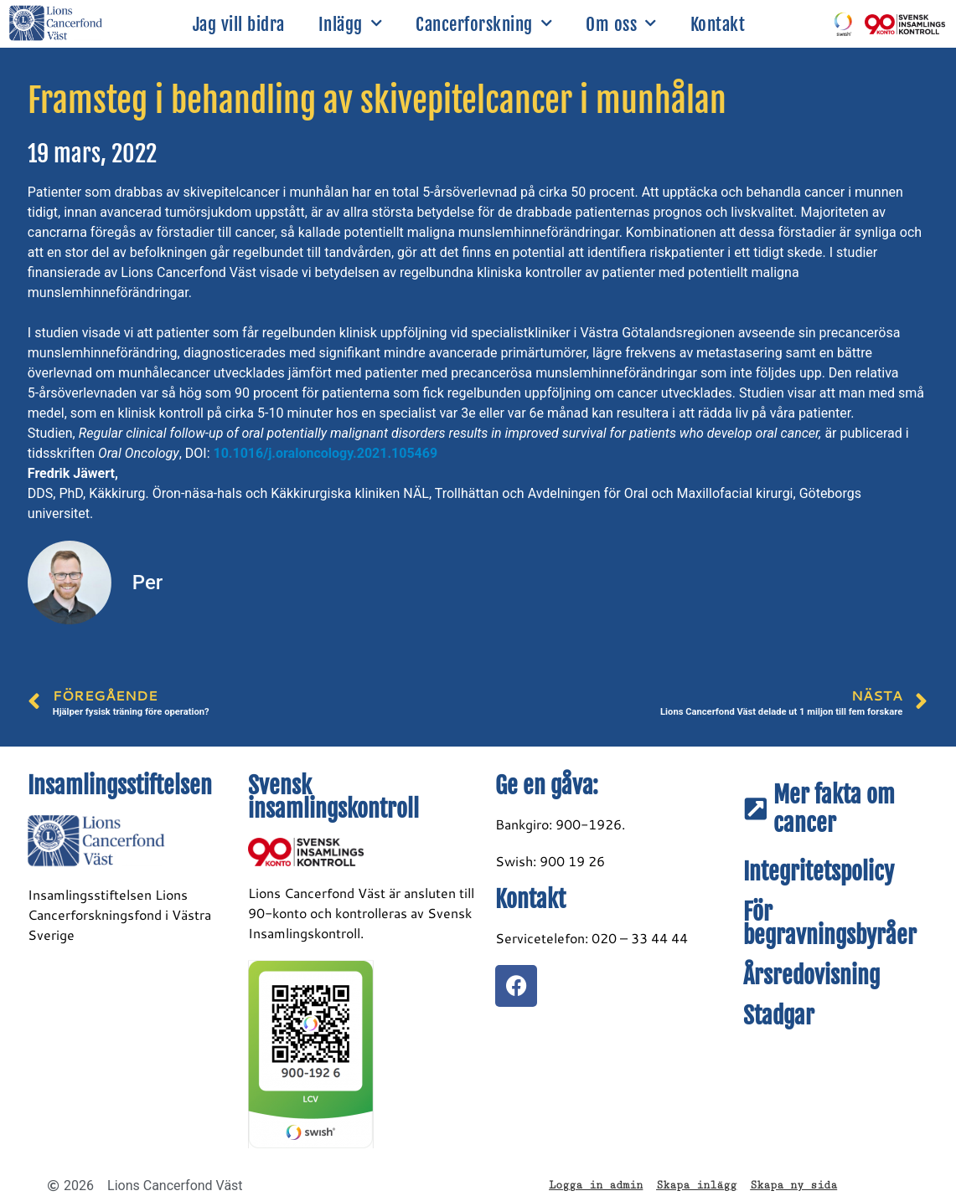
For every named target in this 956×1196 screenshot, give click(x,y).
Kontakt (718, 24)
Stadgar (778, 1015)
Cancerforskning (484, 23)
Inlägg (350, 23)
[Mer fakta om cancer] (755, 809)
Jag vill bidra (239, 24)
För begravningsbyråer (830, 923)
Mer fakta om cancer (834, 809)
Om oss (621, 23)
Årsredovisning (811, 975)
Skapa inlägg (696, 1185)
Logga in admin (596, 1185)
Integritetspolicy (818, 871)
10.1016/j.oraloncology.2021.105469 (326, 453)
